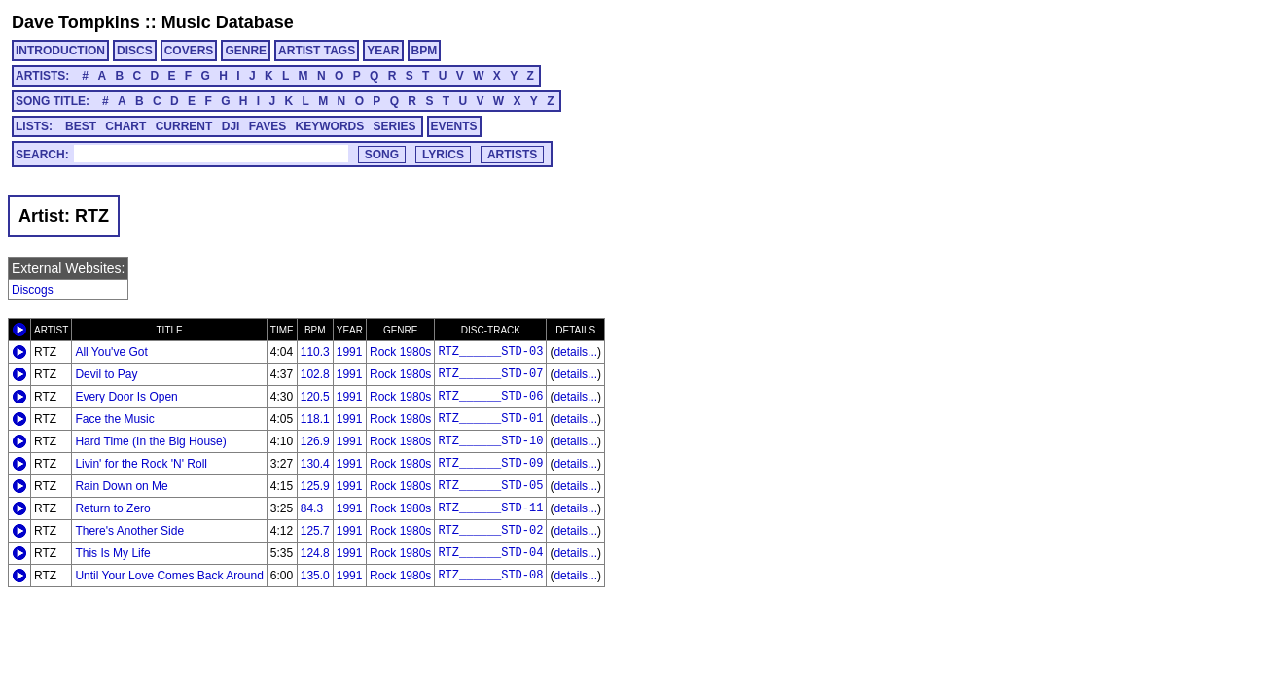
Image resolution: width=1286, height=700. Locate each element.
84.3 (312, 508)
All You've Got (111, 352)
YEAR (383, 50)
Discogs (33, 290)
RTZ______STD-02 (490, 531)
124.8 (315, 553)
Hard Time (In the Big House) (150, 441)
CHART (125, 126)
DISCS (135, 50)
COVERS (189, 50)
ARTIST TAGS (316, 50)
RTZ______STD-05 (490, 486)
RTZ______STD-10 (490, 441)
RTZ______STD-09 (490, 464)
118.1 (315, 419)
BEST (80, 126)
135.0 (315, 575)
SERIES (395, 126)
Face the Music (114, 419)
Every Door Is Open (126, 396)
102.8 (315, 374)
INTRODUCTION (60, 50)
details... (575, 352)
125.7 (315, 531)
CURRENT (184, 126)
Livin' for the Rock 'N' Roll (141, 464)
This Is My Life (112, 553)
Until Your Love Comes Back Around (169, 575)
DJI (231, 126)
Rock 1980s (400, 352)
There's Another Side (129, 531)
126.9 (315, 441)
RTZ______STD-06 (490, 396)
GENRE (246, 50)
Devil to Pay (106, 374)
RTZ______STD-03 (490, 352)
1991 (350, 352)
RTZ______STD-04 (490, 553)
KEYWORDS (330, 126)
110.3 (315, 352)
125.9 (315, 486)
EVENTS (454, 126)
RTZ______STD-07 (490, 374)
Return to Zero (112, 508)
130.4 (315, 464)
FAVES (267, 126)
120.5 (315, 396)
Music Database (227, 22)
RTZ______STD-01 (490, 419)
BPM (424, 50)
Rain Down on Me (121, 486)
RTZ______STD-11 (490, 508)
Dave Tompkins (76, 22)
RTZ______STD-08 (490, 575)
